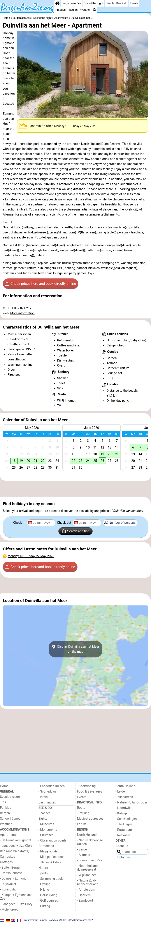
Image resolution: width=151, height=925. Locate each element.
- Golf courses (48, 900)
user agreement (30, 920)
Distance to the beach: (122, 391)
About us (122, 846)
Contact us (123, 857)
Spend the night (93, 3)
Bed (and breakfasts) (14, 851)
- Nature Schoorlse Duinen (90, 842)
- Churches (46, 835)
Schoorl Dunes (10, 819)
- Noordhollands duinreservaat (88, 867)
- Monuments (48, 829)
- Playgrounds (48, 851)
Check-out (64, 523)
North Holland (87, 835)
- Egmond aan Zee (89, 860)
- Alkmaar (83, 855)
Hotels (43, 797)
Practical (60, 9)
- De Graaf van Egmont (15, 840)
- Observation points (53, 840)
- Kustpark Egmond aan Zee (16, 897)
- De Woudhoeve (11, 873)
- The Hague (124, 824)
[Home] (57, 3)
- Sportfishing (86, 786)
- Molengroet (9, 909)
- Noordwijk (123, 808)
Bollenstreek (124, 797)
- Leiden (121, 791)
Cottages (6, 862)
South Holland (125, 786)
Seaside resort (10, 797)
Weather (85, 9)
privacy (43, 920)
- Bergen (83, 849)
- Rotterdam (124, 830)
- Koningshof (9, 889)
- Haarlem (84, 895)
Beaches (45, 813)
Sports (43, 873)
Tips (3, 802)
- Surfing (44, 906)
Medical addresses (90, 819)
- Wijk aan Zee (87, 875)
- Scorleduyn (47, 791)
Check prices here (40, 284)
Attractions (46, 846)
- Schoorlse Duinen (52, 786)
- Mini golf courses (51, 857)
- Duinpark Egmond (13, 878)
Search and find (75, 531)
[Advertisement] (75, 488)
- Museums (46, 824)
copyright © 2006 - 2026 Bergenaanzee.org (70, 920)
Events (134, 3)
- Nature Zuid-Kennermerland (87, 882)
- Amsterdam (86, 890)
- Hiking (44, 890)
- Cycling (44, 884)
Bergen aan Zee (71, 3)
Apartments (8, 835)
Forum (81, 824)
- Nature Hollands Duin (131, 802)
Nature (43, 868)
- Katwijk (121, 813)
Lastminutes (47, 802)
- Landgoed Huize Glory (16, 846)
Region (73, 9)
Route (81, 808)
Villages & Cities (50, 862)
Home (4, 786)
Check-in (19, 523)
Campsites (7, 857)
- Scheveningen (126, 819)
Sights (43, 819)
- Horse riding (48, 895)
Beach (110, 3)
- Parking (83, 813)
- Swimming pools (51, 879)
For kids (5, 808)
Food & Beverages (89, 791)
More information (22, 313)
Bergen (5, 813)
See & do (121, 3)
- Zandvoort (85, 900)
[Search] (94, 10)
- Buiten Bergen (10, 867)
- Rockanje (123, 835)
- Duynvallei (8, 884)
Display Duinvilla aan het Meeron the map (75, 649)
